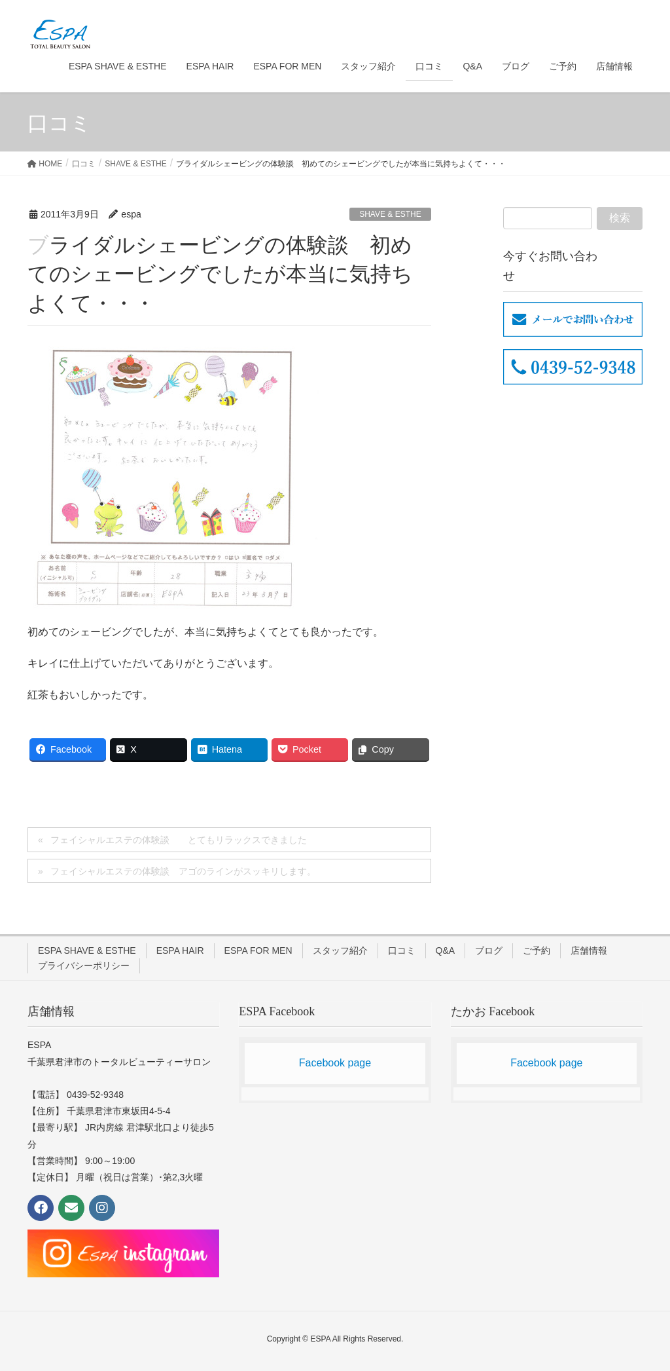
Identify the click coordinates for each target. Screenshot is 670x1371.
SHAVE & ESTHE (390, 214)
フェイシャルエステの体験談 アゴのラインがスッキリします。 (183, 871)
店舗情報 (589, 950)
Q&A (445, 950)
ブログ (488, 950)
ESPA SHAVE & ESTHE (87, 950)
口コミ (401, 950)
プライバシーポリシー (84, 965)
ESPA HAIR (180, 950)
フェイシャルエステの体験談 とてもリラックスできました (178, 840)
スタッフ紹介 (340, 950)
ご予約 (536, 950)
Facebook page (335, 1062)
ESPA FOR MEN (258, 950)
